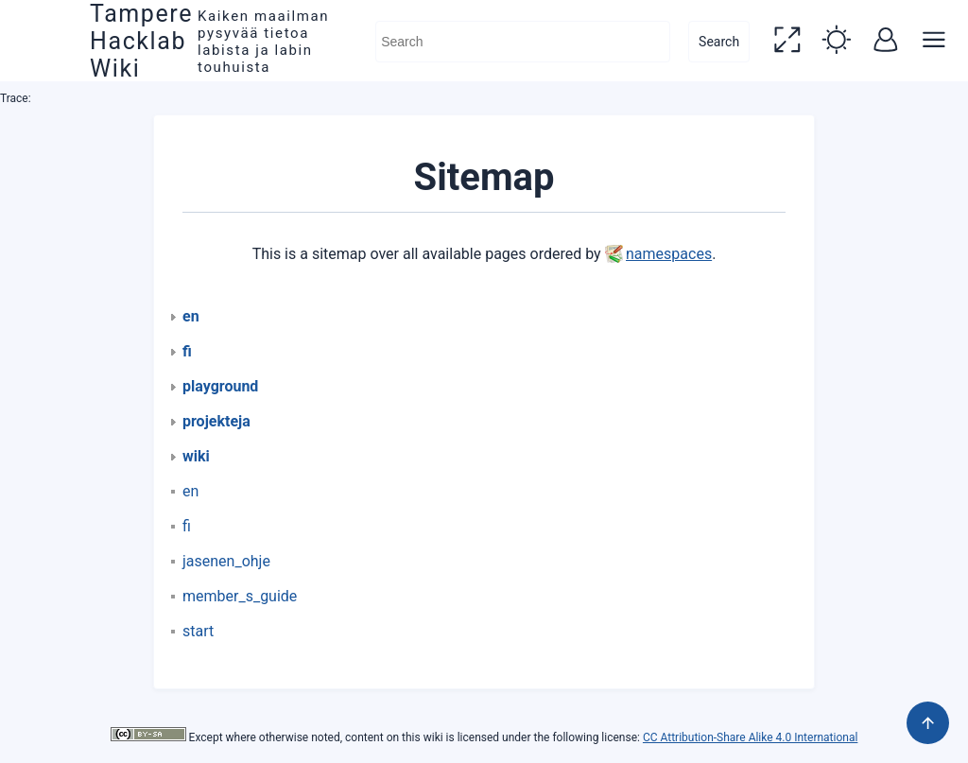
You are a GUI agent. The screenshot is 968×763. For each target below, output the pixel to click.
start (198, 631)
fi (186, 526)
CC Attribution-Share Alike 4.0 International (750, 737)
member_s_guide (239, 596)
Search (718, 41)
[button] (786, 42)
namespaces (669, 254)
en (190, 491)
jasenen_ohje (226, 561)
